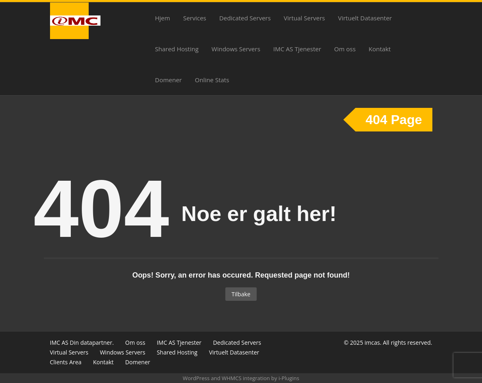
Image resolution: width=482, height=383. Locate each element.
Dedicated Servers (245, 18)
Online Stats (212, 80)
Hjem (162, 18)
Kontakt (379, 49)
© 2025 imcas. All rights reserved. (388, 342)
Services (194, 18)
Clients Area (66, 362)
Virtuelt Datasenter (365, 18)
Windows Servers (236, 49)
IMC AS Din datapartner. (82, 342)
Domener (168, 80)
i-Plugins (289, 378)
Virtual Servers (304, 18)
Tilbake (240, 294)
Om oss (345, 49)
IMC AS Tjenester (297, 49)
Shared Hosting (176, 49)
